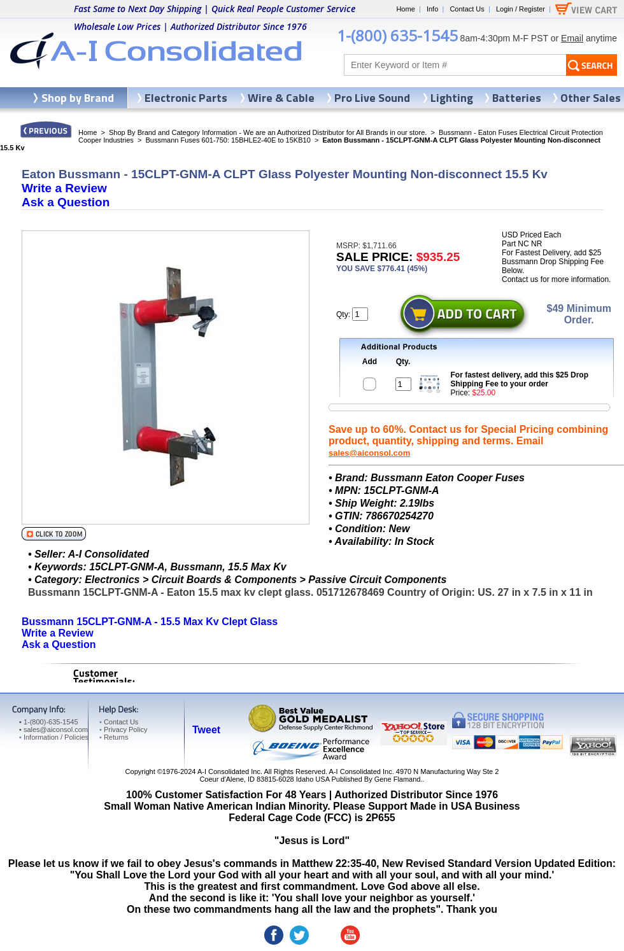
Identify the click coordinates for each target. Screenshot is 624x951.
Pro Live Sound (372, 97)
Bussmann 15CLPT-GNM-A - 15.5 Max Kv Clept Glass (150, 621)
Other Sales (590, 97)
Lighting (451, 97)
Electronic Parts (186, 97)
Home (405, 9)
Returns (113, 737)
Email (572, 38)
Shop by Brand (77, 97)
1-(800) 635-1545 (397, 35)
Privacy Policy (123, 729)
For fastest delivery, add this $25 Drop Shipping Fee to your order (520, 379)
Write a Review (64, 188)
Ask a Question (66, 202)
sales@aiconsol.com (369, 453)
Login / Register (520, 9)
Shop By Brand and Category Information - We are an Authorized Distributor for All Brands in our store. (268, 132)
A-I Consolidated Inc (228, 771)
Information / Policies (54, 737)
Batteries (516, 97)
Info (432, 9)
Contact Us (467, 9)
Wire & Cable (281, 97)
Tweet (206, 729)
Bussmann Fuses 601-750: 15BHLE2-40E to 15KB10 (227, 140)
